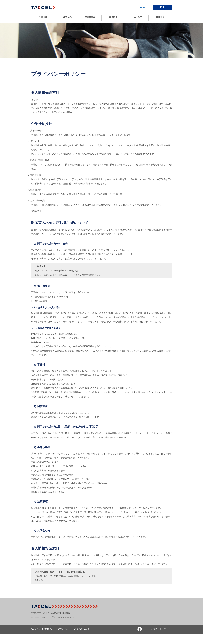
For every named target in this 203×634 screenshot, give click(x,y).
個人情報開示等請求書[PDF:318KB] (51, 297)
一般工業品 (66, 17)
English (141, 7)
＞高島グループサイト (161, 629)
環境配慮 (113, 17)
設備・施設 (137, 17)
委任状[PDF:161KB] (40, 342)
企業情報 (43, 17)
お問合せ (162, 7)
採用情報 (160, 17)
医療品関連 (90, 17)
